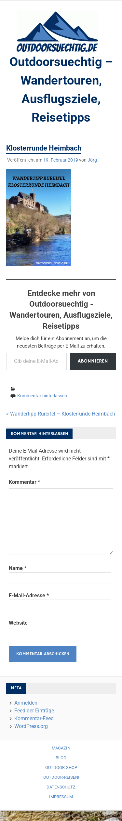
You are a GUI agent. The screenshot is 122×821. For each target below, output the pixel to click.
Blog (61, 757)
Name (17, 568)
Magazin (61, 748)
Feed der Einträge (34, 711)
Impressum (61, 796)
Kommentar (24, 482)
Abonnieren (93, 361)
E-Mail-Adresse (29, 595)
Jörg (92, 160)
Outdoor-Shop (61, 767)
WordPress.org (31, 726)
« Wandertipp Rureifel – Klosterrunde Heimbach (60, 414)
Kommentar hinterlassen (42, 395)
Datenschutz (61, 787)
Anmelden (25, 703)
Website (18, 623)
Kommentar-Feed (34, 718)
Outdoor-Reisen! (61, 777)
